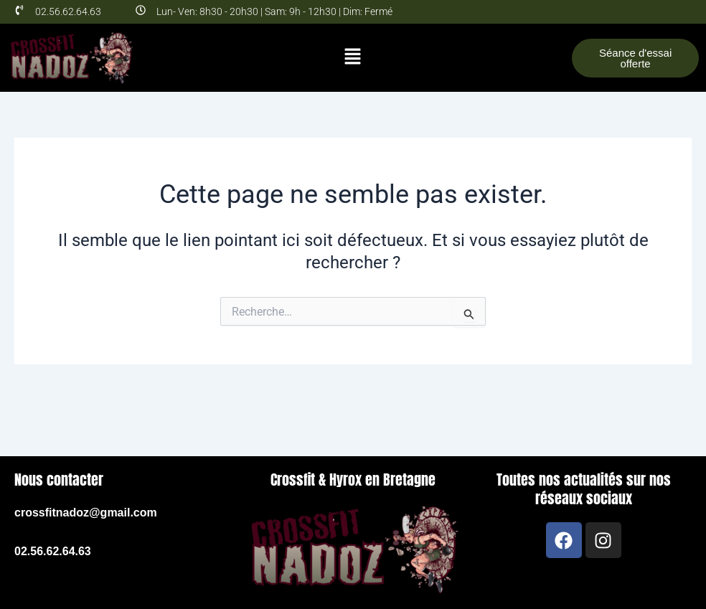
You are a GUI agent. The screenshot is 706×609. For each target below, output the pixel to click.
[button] (353, 57)
